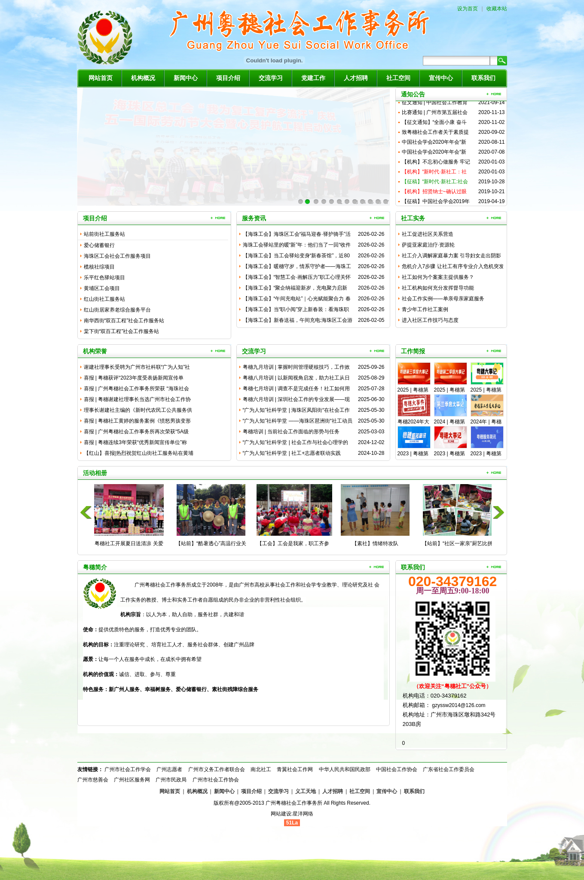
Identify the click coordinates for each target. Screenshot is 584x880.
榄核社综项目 (99, 267)
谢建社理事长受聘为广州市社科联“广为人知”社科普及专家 (137, 368)
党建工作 (313, 78)
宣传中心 (441, 78)
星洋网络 (303, 814)
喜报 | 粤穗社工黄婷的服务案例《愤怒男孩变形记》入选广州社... (137, 422)
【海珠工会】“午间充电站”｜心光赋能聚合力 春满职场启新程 (297, 300)
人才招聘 (356, 78)
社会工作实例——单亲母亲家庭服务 (443, 299)
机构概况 (143, 78)
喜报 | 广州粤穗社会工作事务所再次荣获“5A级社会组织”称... (136, 433)
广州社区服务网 (132, 780)
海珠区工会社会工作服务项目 (117, 256)
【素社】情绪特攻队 (375, 543)
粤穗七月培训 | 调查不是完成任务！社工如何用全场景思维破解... (296, 390)
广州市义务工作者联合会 (216, 769)
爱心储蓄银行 (99, 245)
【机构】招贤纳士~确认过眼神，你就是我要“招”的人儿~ (434, 197)
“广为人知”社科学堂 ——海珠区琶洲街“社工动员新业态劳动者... (297, 422)
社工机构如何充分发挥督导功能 (438, 288)
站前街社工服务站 (104, 234)
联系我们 (483, 78)
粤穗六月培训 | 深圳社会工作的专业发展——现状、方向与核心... (296, 400)
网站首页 (101, 78)
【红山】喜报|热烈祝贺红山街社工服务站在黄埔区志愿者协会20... (138, 454)
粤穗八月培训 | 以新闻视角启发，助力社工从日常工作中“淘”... (296, 379)
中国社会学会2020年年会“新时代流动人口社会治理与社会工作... (435, 148)
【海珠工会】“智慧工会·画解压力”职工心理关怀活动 (297, 278)
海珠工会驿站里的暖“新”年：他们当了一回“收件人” (297, 246)
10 (370, 202)
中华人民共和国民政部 (344, 769)
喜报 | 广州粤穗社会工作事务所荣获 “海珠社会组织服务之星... (136, 390)
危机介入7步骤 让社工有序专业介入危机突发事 (453, 267)
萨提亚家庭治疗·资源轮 (428, 245)
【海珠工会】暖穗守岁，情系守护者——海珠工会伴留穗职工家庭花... (297, 267)
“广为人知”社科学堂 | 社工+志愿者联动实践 (292, 453)
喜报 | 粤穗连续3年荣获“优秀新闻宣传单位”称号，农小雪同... (135, 443)
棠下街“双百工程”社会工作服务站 (121, 331)
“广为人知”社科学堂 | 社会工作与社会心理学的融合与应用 (296, 443)
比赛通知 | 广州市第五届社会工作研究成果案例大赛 (435, 118)
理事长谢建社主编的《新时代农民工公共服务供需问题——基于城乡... (138, 411)
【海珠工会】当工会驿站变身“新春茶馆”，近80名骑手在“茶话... (296, 257)
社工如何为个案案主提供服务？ (438, 277)
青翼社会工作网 (295, 769)
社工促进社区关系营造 (427, 234)
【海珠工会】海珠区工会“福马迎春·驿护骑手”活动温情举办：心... (297, 235)
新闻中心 (186, 78)
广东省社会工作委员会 (448, 769)
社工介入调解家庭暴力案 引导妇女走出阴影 (451, 256)
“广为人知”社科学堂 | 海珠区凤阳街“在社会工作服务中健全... (296, 411)
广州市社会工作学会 (127, 769)
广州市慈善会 (92, 780)
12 (385, 202)
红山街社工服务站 (104, 299)
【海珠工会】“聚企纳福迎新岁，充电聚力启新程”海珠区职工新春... (295, 289)
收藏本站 (496, 9)
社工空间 (398, 78)
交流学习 (271, 78)
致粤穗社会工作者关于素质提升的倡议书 (435, 138)
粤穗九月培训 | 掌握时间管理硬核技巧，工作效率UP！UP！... (296, 368)
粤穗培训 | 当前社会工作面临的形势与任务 (291, 432)
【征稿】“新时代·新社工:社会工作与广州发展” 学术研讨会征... (435, 187)
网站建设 (281, 814)
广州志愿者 (169, 769)
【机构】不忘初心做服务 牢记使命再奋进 (436, 168)
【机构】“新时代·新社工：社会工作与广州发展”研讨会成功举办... (436, 177)
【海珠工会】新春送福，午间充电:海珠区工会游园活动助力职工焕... (297, 321)
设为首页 (467, 9)
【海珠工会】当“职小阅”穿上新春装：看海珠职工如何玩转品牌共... (296, 310)
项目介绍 (228, 78)
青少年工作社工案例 (425, 309)
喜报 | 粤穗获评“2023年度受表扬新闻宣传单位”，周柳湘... (133, 379)
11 (377, 202)
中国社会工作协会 (396, 769)
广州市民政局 (171, 780)
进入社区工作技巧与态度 (430, 320)
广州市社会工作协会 (216, 780)
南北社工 (261, 769)
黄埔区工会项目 (102, 288)
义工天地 (305, 791)
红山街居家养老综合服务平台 (117, 310)
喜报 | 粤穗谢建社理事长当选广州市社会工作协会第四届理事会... (137, 400)
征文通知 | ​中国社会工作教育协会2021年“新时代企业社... (435, 108)
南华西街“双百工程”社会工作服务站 (124, 321)
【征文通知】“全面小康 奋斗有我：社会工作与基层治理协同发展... (435, 128)
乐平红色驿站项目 (104, 278)
